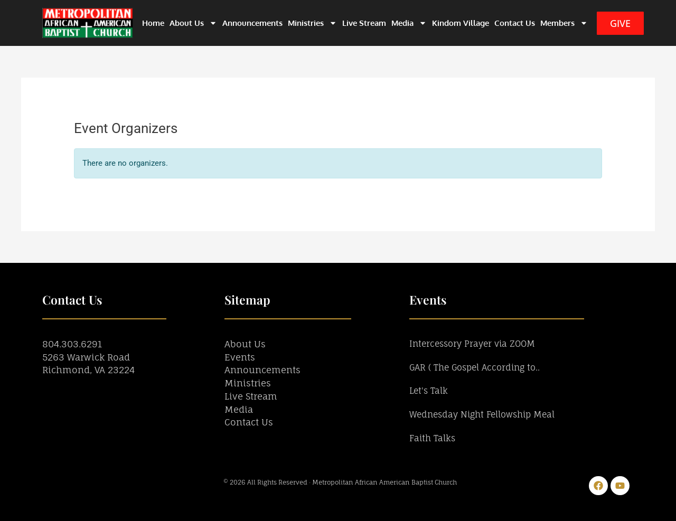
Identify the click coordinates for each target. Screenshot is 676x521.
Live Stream (364, 23)
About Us (193, 23)
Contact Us (514, 23)
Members (564, 23)
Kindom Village (460, 23)
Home (153, 23)
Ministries (312, 23)
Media (409, 23)
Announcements (252, 23)
